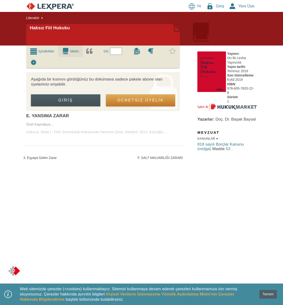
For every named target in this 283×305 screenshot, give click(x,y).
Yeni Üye (246, 6)
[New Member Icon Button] (232, 6)
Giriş (220, 6)
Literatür (32, 18)
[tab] (42, 51)
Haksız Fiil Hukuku (50, 27)
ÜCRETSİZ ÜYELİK (140, 100)
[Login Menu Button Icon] (210, 6)
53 (229, 149)
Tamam (268, 294)
